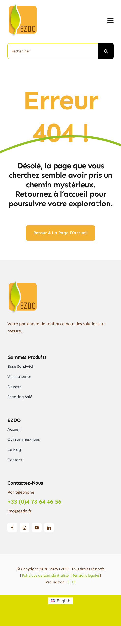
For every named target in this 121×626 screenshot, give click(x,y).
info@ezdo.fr (19, 510)
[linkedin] (49, 527)
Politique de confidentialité (45, 575)
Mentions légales (85, 575)
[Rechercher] (52, 51)
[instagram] (24, 527)
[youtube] (37, 527)
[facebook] (12, 527)
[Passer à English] (60, 600)
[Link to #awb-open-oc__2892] (110, 20)
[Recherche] (106, 51)
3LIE (71, 582)
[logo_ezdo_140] (29, 4)
